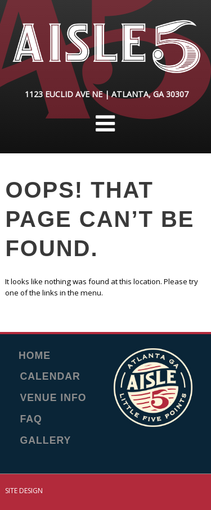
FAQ (31, 420)
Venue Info (53, 398)
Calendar (50, 377)
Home (35, 356)
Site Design (24, 490)
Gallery (45, 441)
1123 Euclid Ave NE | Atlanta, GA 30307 (106, 94)
